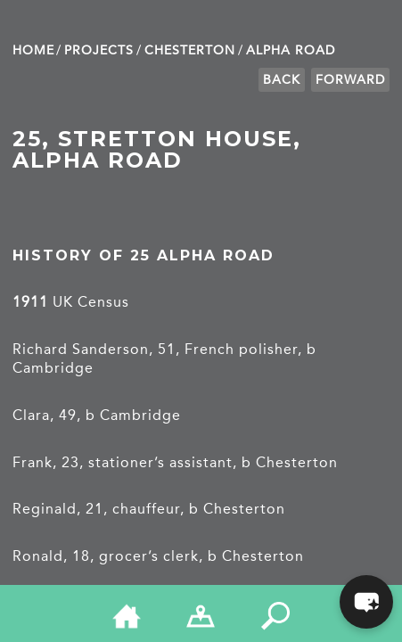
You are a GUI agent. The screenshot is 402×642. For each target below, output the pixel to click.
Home (33, 50)
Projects (99, 50)
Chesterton (189, 50)
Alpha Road (290, 50)
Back (281, 79)
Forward (350, 79)
